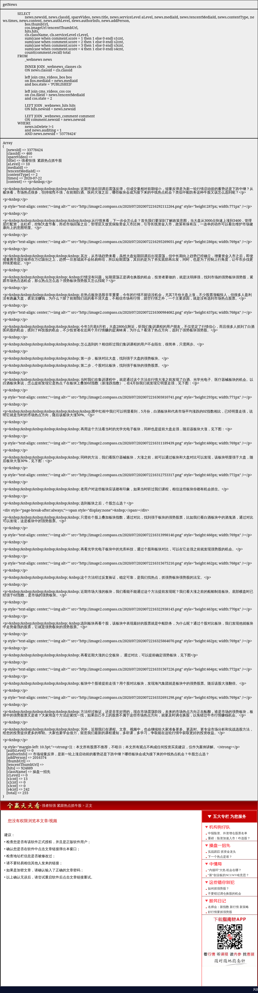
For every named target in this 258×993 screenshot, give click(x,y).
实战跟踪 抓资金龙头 (222, 851)
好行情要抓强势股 (220, 912)
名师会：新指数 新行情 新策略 (228, 907)
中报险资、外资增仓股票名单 (227, 833)
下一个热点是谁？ (220, 856)
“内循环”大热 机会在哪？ (225, 870)
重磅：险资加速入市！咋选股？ (229, 838)
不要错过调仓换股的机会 (224, 893)
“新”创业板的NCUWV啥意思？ (228, 875)
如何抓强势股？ (218, 888)
